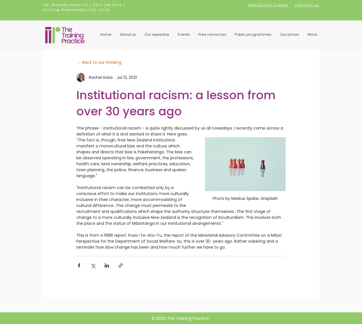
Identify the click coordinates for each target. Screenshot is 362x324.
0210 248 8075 (107, 5)
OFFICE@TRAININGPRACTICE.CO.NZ (76, 10)
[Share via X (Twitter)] (93, 265)
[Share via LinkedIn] (106, 265)
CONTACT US (307, 5)
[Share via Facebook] (79, 265)
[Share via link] (120, 265)
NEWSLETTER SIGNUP (268, 5)
